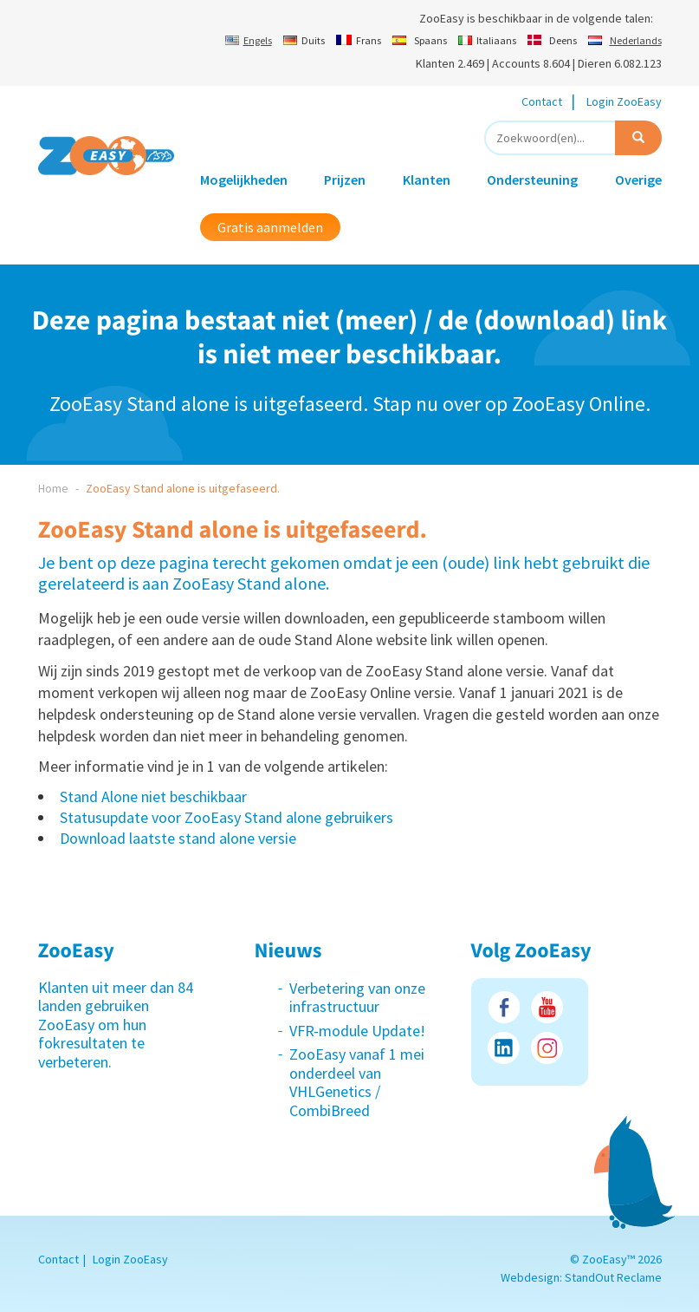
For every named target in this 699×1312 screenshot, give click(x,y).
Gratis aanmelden (270, 227)
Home (53, 488)
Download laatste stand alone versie (178, 838)
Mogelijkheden (244, 179)
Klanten (426, 179)
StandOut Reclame (613, 1277)
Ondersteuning (532, 179)
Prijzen (345, 179)
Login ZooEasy (624, 101)
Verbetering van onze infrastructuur (357, 997)
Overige (638, 179)
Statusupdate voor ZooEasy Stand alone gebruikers (226, 817)
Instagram (547, 1048)
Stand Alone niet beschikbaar (153, 796)
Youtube (547, 1007)
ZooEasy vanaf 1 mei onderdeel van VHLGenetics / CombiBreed (356, 1082)
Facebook (504, 1007)
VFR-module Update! (357, 1031)
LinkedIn (504, 1048)
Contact (541, 101)
